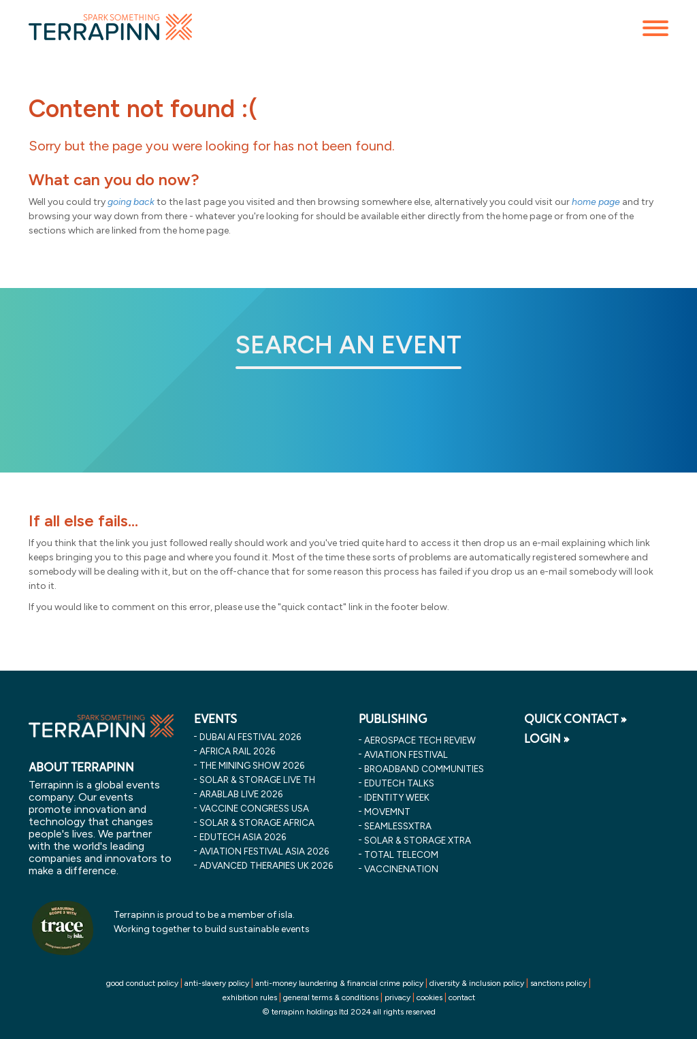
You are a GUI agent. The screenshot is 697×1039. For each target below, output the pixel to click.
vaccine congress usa (254, 808)
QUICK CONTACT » (575, 719)
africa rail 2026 (237, 751)
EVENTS (215, 719)
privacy (397, 997)
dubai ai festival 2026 (250, 736)
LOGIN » (547, 738)
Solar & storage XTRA (417, 840)
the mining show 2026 (251, 765)
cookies (429, 997)
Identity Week (396, 797)
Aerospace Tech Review (420, 740)
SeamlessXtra (398, 825)
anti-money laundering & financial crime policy (339, 983)
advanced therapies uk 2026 (266, 865)
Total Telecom (401, 854)
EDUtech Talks (399, 783)
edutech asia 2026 (242, 836)
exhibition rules (250, 997)
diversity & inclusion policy (476, 983)
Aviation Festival (406, 754)
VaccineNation (401, 868)
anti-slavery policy (216, 983)
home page (596, 202)
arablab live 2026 (240, 793)
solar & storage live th (257, 779)
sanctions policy (558, 983)
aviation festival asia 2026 (264, 851)
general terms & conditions (330, 997)
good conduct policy (142, 983)
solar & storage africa (256, 822)
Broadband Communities (424, 768)
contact (462, 997)
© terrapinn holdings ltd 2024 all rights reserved (349, 1012)
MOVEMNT (387, 811)
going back (131, 202)
